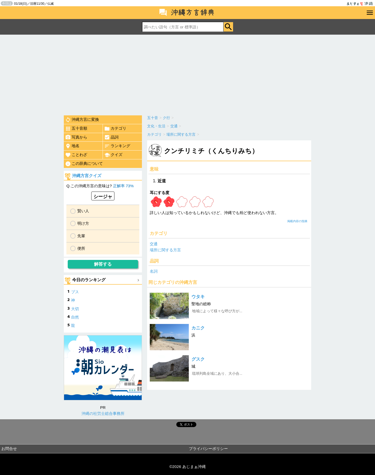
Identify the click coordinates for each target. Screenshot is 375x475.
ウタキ (198, 296)
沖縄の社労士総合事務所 (103, 413)
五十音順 (76, 129)
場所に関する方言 (165, 250)
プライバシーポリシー (208, 448)
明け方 (83, 223)
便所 (81, 248)
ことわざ (76, 155)
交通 (154, 244)
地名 (72, 146)
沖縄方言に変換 (82, 120)
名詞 (154, 271)
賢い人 (83, 211)
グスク (198, 359)
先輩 (81, 236)
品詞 (111, 137)
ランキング (117, 146)
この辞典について (84, 164)
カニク (198, 328)
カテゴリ (115, 129)
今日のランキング (88, 280)
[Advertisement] (187, 73)
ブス (75, 292)
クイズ (113, 155)
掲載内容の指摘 (297, 221)
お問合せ (9, 448)
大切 (75, 309)
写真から (76, 137)
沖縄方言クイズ (86, 175)
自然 (75, 317)
